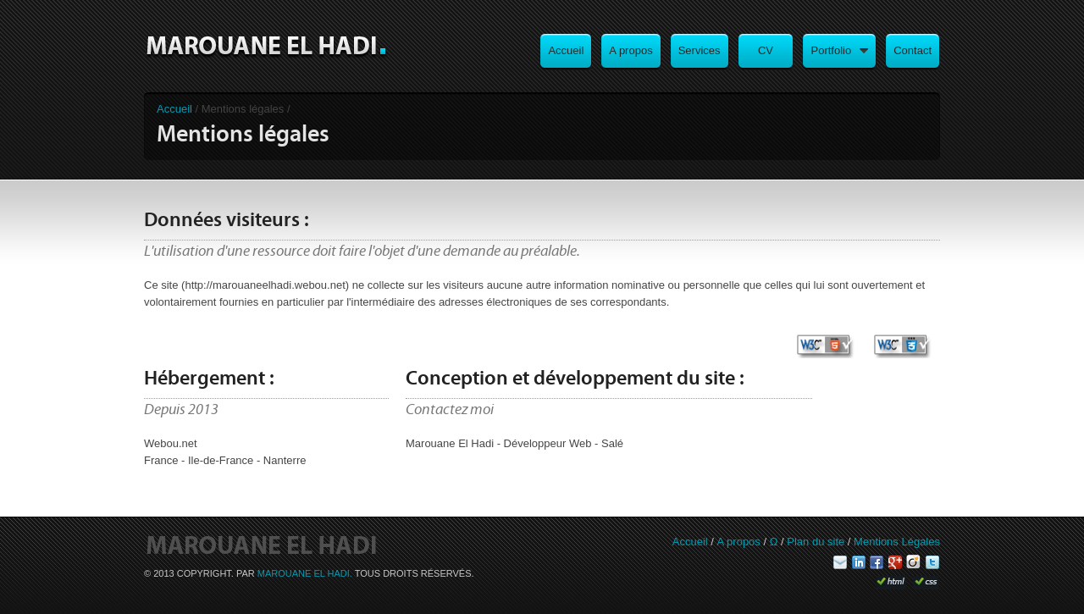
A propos (738, 541)
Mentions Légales (897, 541)
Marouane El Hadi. (306, 573)
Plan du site (815, 541)
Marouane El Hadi (266, 47)
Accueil (174, 108)
